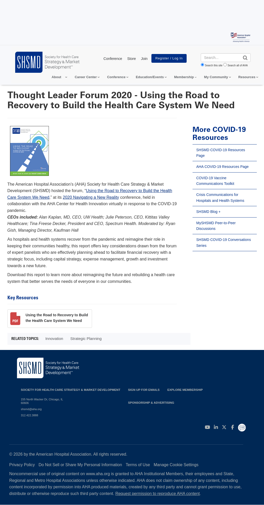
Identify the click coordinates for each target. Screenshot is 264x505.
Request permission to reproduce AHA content (157, 493)
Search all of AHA (237, 65)
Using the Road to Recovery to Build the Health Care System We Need (57, 318)
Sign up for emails (144, 389)
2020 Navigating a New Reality (91, 197)
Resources (246, 77)
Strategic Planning (86, 338)
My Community (216, 77)
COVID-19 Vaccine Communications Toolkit (215, 181)
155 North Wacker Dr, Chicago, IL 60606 (42, 401)
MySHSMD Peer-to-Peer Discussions (216, 226)
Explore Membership (185, 389)
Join (144, 59)
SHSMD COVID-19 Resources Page (220, 153)
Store (131, 59)
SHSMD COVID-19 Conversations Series (223, 242)
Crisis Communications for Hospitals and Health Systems (220, 197)
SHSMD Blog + (208, 212)
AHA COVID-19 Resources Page (222, 167)
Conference (113, 59)
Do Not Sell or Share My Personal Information (80, 465)
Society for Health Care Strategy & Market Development (70, 389)
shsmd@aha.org (31, 409)
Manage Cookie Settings (176, 465)
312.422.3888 (29, 415)
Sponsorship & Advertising (151, 402)
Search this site (213, 65)
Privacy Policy (22, 465)
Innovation (54, 338)
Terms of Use (138, 465)
